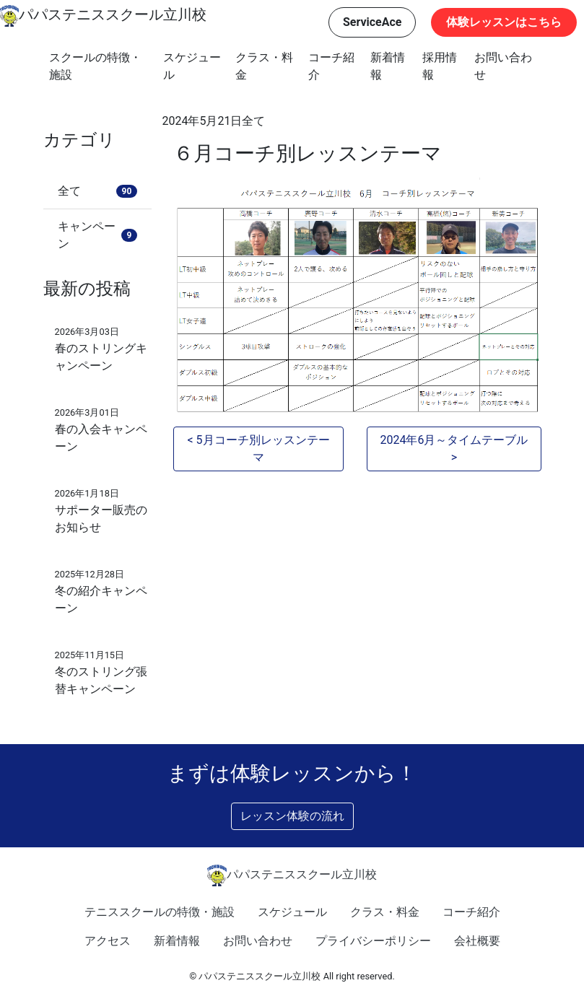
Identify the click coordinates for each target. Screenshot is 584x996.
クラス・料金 (264, 66)
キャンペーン (97, 234)
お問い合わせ (503, 66)
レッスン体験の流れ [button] (292, 816)
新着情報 (387, 66)
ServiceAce (372, 22)
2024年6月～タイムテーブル (454, 440)
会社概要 (477, 941)
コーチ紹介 (331, 66)
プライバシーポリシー (373, 941)
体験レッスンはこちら (504, 22)
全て (253, 121)
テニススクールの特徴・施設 (159, 912)
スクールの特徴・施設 (95, 66)
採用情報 (439, 66)
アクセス (107, 941)
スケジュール (192, 66)
